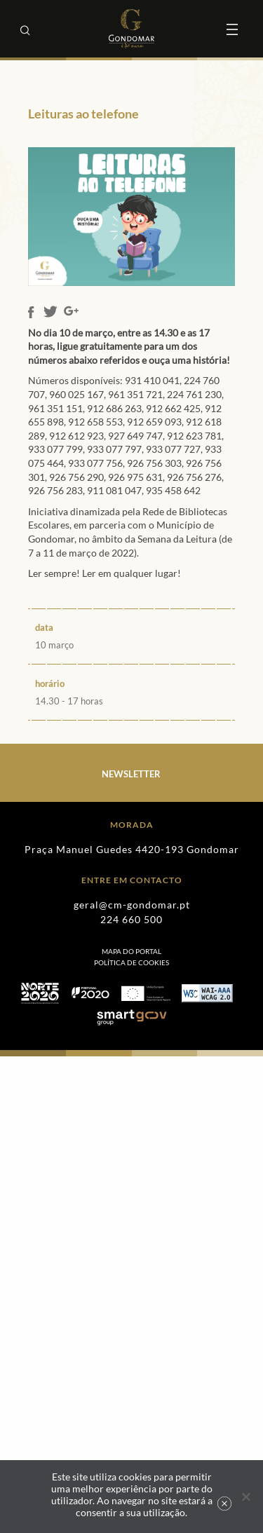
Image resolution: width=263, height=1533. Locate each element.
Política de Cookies (131, 962)
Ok (224, 1504)
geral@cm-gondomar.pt (132, 905)
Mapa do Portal (131, 951)
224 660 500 (131, 919)
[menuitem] (131, 962)
